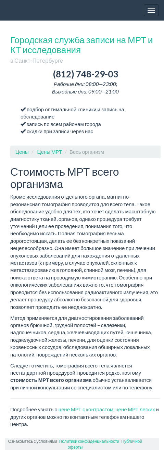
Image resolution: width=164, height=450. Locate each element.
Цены (22, 152)
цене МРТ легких (135, 409)
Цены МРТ (49, 152)
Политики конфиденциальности (89, 441)
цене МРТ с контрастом (86, 409)
